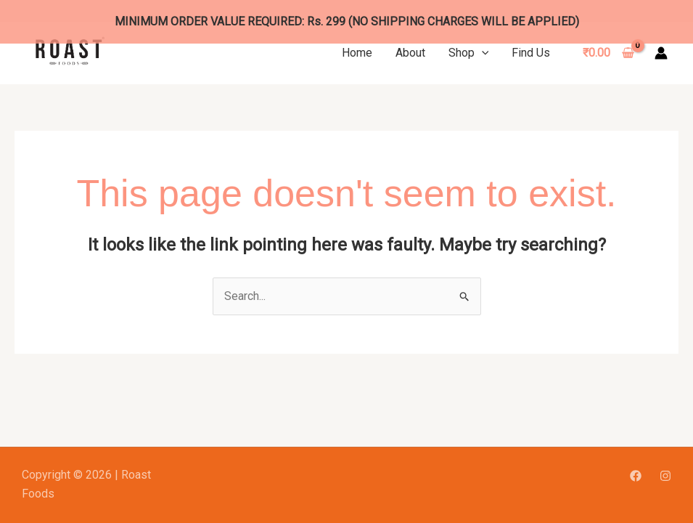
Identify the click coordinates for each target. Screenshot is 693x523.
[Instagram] (665, 460)
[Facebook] (635, 460)
